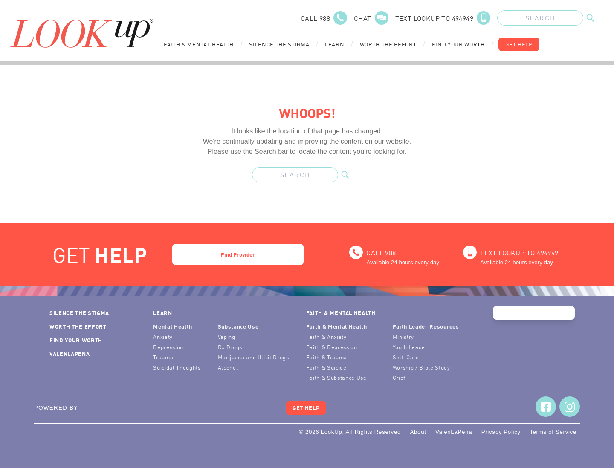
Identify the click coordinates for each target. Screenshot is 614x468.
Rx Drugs (230, 347)
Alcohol (228, 367)
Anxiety (163, 336)
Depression (168, 347)
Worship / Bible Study (421, 367)
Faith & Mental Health (199, 44)
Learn (334, 44)
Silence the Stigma (279, 44)
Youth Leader (410, 347)
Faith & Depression (331, 347)
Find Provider (238, 254)
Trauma (163, 357)
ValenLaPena (69, 354)
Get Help (518, 44)
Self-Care (406, 357)
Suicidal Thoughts (176, 367)
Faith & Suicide (326, 367)
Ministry (403, 336)
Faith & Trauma (326, 357)
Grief (399, 377)
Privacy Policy (501, 432)
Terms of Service (553, 432)
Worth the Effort (388, 44)
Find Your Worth (458, 44)
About (418, 432)
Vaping (226, 336)
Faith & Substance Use (336, 377)
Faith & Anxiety (326, 336)
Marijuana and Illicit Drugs (253, 357)
